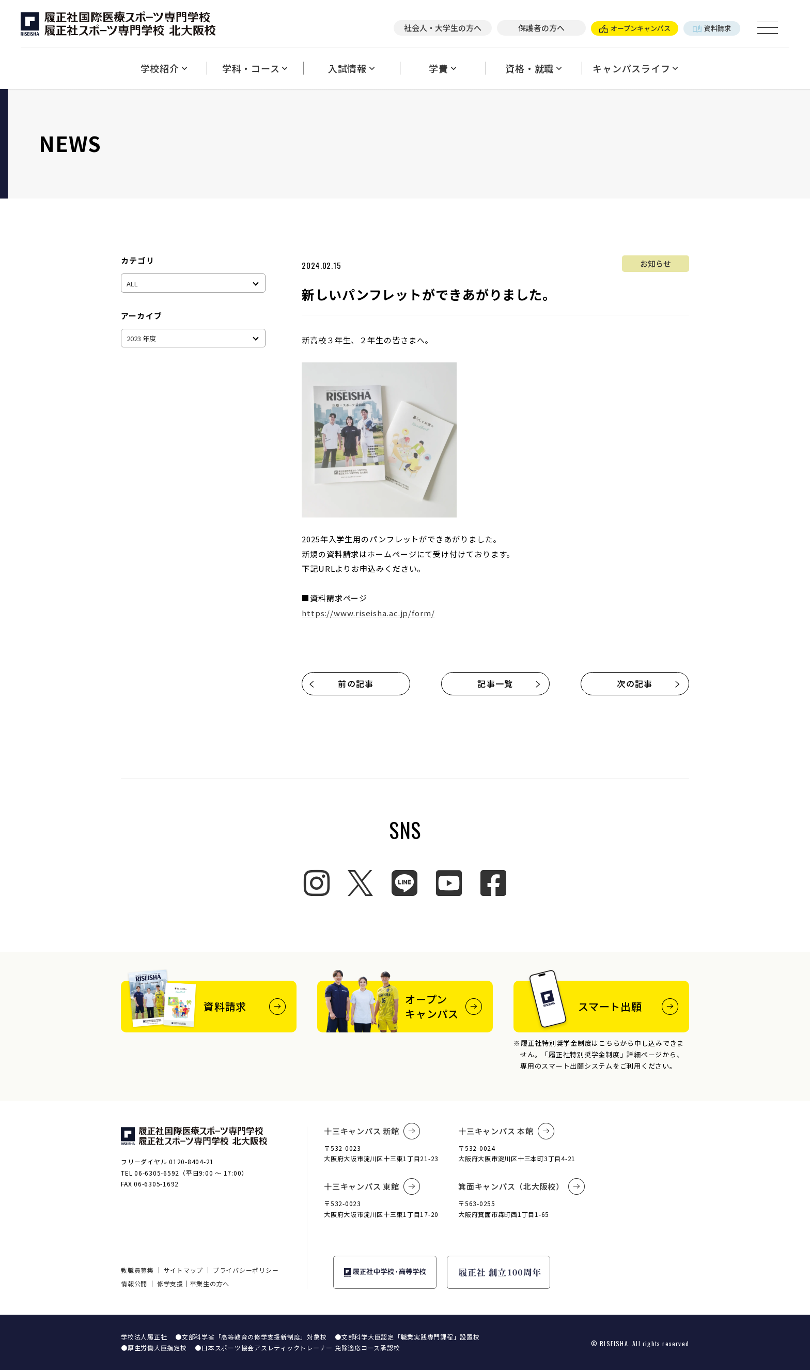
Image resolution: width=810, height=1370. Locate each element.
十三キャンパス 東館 (372, 1186)
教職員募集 (137, 1270)
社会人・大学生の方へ (442, 27)
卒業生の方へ (210, 1283)
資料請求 (712, 28)
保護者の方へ (541, 27)
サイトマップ (184, 1270)
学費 (442, 68)
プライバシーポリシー (246, 1270)
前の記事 (341, 683)
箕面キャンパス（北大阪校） (521, 1186)
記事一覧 (509, 683)
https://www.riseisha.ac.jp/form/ (368, 612)
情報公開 (134, 1283)
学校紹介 (164, 68)
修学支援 (170, 1283)
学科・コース (255, 68)
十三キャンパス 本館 (506, 1131)
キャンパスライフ (635, 68)
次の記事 (649, 683)
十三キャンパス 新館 (372, 1131)
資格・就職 (533, 68)
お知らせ (655, 263)
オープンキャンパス (635, 28)
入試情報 (351, 68)
